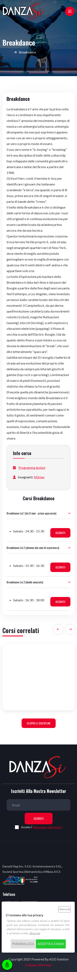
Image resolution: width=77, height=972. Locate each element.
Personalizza (23, 943)
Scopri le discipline (39, 723)
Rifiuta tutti (64, 909)
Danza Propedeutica (39, 700)
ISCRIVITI (60, 533)
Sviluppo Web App (38, 965)
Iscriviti (39, 818)
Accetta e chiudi (51, 943)
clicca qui (34, 933)
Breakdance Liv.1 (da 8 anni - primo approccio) (31, 513)
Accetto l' (41, 827)
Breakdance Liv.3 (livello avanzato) (25, 582)
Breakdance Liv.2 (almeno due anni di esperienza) (33, 547)
